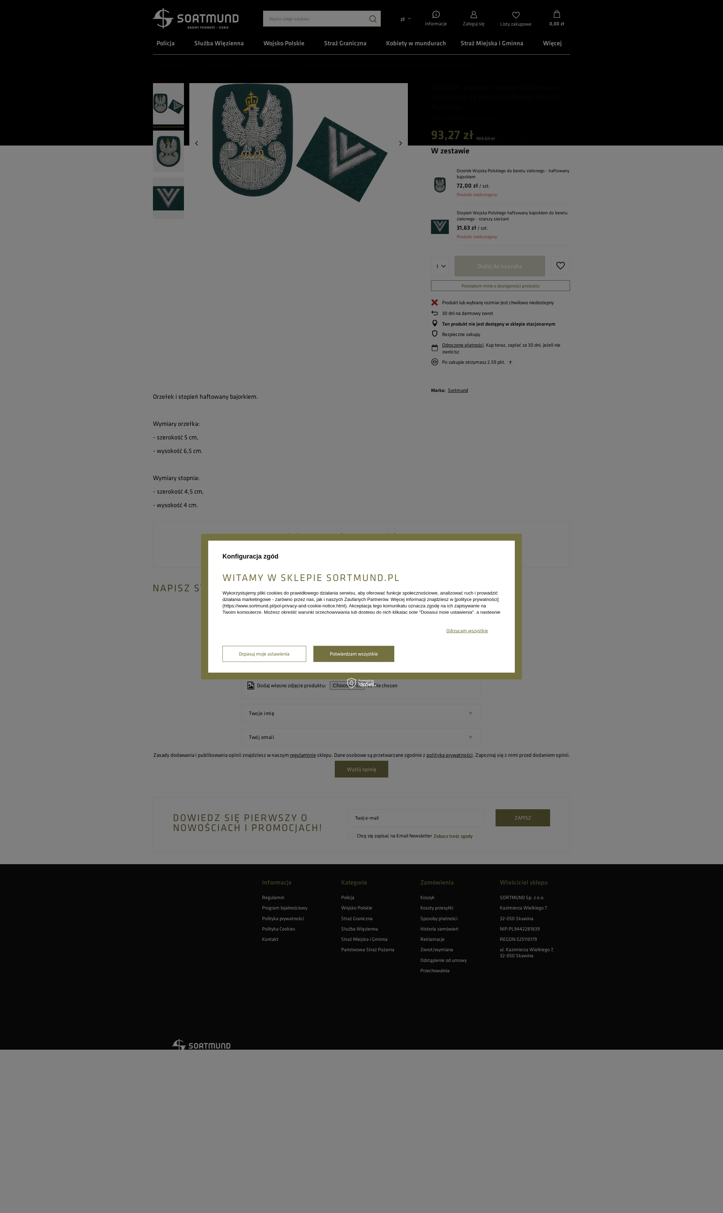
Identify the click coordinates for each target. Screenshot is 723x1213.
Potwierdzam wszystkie (354, 654)
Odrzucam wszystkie (467, 630)
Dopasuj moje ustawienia (264, 654)
